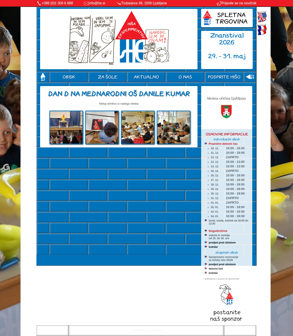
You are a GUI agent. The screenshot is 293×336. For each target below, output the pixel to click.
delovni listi (216, 268)
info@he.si (97, 3)
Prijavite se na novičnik (236, 3)
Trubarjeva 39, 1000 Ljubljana (144, 3)
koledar (213, 246)
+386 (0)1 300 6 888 (57, 3)
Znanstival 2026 (227, 39)
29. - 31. (220, 56)
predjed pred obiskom (222, 242)
